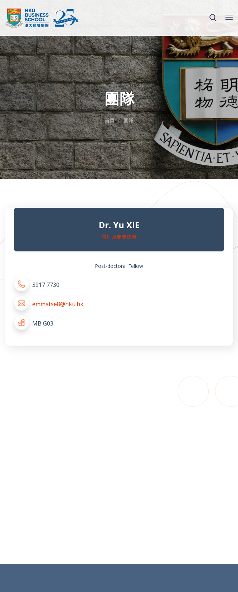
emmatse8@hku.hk (57, 304)
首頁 (110, 120)
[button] (213, 18)
